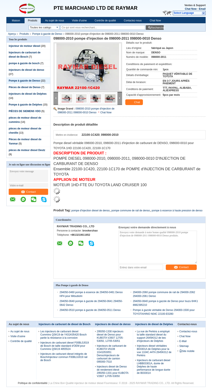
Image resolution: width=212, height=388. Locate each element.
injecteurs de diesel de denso (26, 69)
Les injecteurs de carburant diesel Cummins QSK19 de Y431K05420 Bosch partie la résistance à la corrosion (63, 334)
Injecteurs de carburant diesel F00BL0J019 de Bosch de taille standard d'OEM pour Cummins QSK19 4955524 (64, 346)
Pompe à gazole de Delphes (25, 104)
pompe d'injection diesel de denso (90, 210)
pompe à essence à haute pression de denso (177, 210)
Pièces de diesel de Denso (24, 87)
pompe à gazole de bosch (24, 63)
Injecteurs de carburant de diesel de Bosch (65, 324)
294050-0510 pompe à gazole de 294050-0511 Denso (90, 310)
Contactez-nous (133, 20)
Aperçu (12, 33)
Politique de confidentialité (32, 383)
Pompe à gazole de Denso (47, 33)
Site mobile (186, 351)
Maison (16, 20)
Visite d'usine (79, 20)
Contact (28, 191)
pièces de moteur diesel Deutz (27, 150)
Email (202, 8)
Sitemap (184, 346)
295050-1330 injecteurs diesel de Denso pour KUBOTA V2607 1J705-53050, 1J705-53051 (110, 336)
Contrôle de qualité (105, 20)
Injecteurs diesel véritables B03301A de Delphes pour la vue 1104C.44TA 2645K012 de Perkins (154, 350)
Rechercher (157, 27)
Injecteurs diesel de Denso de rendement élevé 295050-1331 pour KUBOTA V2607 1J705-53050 (112, 371)
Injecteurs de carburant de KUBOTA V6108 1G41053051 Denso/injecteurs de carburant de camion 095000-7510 (111, 353)
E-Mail (183, 341)
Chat (134, 102)
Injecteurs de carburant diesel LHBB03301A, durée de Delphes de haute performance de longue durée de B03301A (153, 366)
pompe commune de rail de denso (131, 210)
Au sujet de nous (54, 20)
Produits (32, 20)
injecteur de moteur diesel (24, 45)
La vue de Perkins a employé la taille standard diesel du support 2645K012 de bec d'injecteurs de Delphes (153, 336)
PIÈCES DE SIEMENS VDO (25, 111)
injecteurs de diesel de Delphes (28, 93)
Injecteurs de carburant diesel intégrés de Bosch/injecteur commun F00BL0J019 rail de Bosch (63, 357)
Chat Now (191, 8)
